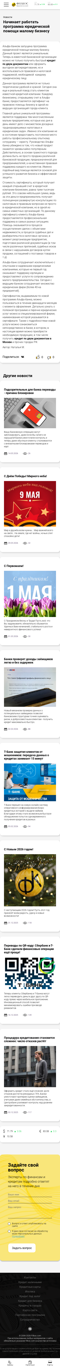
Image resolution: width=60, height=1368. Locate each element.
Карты (50, 1365)
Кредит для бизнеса (30, 1300)
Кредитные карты (30, 1286)
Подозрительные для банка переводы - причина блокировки (30, 391)
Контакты (30, 1277)
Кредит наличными (30, 1282)
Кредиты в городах (30, 1305)
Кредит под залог (30, 1296)
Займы (10, 1365)
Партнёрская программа (30, 1314)
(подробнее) (18, 1236)
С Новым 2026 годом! (18, 849)
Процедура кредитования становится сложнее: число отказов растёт (29, 1039)
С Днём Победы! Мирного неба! (25, 476)
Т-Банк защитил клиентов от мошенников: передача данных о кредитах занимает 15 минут (26, 755)
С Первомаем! (14, 566)
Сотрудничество (30, 1319)
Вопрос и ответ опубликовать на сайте (27, 1224)
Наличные (30, 1365)
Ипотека (30, 1291)
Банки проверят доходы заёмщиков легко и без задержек (28, 660)
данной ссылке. (30, 1353)
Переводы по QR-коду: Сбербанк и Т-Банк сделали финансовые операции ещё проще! (29, 949)
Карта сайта (30, 1310)
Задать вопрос (22, 1248)
